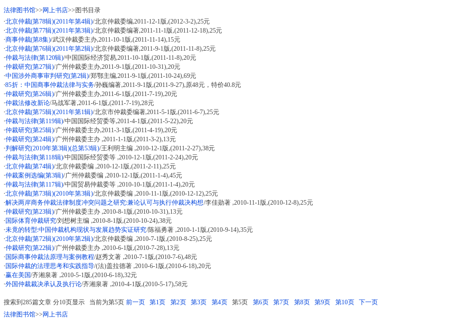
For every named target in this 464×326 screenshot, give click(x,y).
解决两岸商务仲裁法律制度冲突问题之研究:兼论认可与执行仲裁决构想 (104, 202)
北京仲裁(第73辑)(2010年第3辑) (49, 193)
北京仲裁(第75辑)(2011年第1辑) (49, 112)
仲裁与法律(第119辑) (34, 121)
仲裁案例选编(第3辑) (34, 175)
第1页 (157, 302)
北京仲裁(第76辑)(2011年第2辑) (49, 48)
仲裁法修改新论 (27, 103)
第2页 (178, 302)
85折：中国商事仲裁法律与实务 (49, 85)
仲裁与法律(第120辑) (34, 57)
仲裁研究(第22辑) (29, 247)
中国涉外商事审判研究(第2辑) (47, 75)
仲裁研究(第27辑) (29, 66)
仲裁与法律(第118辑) (34, 157)
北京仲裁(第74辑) (29, 166)
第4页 (219, 302)
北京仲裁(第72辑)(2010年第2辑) (49, 238)
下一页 (368, 302)
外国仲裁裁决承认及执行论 (43, 284)
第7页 (281, 302)
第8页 (302, 302)
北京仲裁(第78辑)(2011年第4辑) (49, 21)
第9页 (322, 302)
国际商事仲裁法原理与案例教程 (49, 257)
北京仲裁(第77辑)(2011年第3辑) (49, 30)
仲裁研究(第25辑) (29, 130)
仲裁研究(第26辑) (29, 94)
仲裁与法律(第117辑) (34, 184)
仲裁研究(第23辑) (29, 211)
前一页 (135, 302)
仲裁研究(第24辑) (29, 139)
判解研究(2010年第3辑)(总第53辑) (52, 148)
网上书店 (55, 10)
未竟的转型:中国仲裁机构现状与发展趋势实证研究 (76, 229)
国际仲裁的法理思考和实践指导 (49, 266)
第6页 (261, 302)
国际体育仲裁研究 (30, 220)
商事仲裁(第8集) (28, 39)
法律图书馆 (19, 10)
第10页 (344, 302)
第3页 (199, 302)
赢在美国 (18, 275)
